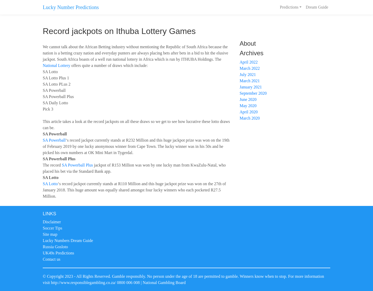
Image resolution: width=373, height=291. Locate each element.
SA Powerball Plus (77, 165)
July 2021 (248, 74)
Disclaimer (52, 222)
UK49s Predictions (58, 253)
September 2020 (253, 93)
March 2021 (250, 81)
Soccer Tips (52, 228)
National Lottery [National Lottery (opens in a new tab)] (56, 65)
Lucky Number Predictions (71, 7)
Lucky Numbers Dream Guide (68, 240)
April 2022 (249, 62)
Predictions (289, 7)
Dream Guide (317, 7)
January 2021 (251, 87)
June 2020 (248, 99)
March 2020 (250, 118)
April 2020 (249, 112)
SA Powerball (54, 140)
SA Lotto (50, 184)
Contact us (51, 259)
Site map (50, 234)
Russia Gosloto (55, 247)
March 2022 (250, 68)
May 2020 (248, 105)
